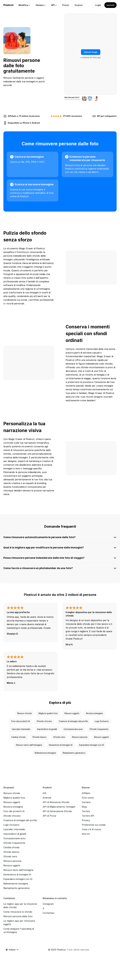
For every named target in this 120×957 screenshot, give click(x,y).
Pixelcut (8, 5)
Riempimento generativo (74, 753)
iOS (44, 793)
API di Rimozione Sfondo (56, 802)
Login (98, 5)
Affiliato (86, 793)
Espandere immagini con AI (91, 745)
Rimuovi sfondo (24, 713)
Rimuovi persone (79, 737)
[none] (60, 391)
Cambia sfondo (18, 737)
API (54, 5)
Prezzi (65, 5)
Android (36, 123)
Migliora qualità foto (48, 713)
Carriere (86, 802)
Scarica (79, 5)
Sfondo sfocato (44, 721)
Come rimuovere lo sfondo (17, 911)
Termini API (88, 815)
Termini (86, 811)
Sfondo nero (59, 737)
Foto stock (88, 797)
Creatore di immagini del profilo (73, 721)
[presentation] (91, 54)
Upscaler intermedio (21, 729)
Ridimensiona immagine (45, 753)
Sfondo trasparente (99, 729)
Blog (84, 806)
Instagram (48, 903)
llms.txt (86, 833)
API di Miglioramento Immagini (59, 806)
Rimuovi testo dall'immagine (29, 745)
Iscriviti (110, 5)
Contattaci (48, 913)
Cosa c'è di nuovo (91, 829)
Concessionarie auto (73, 729)
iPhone (26, 123)
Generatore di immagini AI (60, 745)
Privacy (86, 820)
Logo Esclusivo (102, 721)
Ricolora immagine (94, 713)
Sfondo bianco (39, 737)
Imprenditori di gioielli (47, 729)
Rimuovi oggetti (72, 713)
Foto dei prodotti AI (20, 721)
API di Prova (49, 815)
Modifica (24, 5)
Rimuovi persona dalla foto (18, 916)
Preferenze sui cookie (93, 824)
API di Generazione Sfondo (57, 811)
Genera (40, 5)
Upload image (90, 52)
